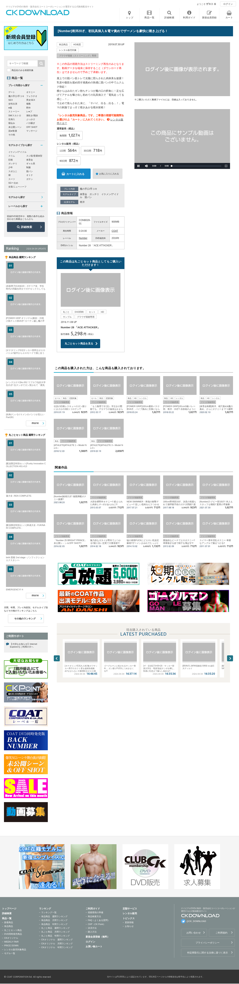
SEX (10, 100)
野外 (28, 107)
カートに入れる (75, 174)
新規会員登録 (209, 17)
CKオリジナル (11, 938)
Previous (57, 658)
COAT (115, 231)
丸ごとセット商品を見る (79, 343)
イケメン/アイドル (17, 152)
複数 (28, 104)
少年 (10, 167)
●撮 (10, 107)
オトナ (29, 175)
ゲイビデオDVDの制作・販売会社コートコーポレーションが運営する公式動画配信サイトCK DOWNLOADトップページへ (38, 13)
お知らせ (129, 926)
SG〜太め (13, 183)
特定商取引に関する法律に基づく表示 (207, 952)
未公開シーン (15, 127)
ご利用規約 (221, 932)
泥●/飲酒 (12, 131)
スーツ (11, 179)
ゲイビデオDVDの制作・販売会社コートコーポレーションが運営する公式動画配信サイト (50, 6)
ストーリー (13, 111)
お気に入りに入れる (109, 174)
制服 (28, 167)
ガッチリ (94, 194)
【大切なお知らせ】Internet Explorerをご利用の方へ (23, 645)
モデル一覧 (9, 953)
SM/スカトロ (14, 115)
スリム (11, 156)
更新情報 (129, 922)
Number (83, 238)
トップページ (9, 908)
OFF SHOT (31, 127)
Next (230, 658)
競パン (88, 197)
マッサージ (31, 131)
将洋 (82, 202)
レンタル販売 (130, 913)
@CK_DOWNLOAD (196, 921)
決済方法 (92, 928)
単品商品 (8, 926)
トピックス (129, 918)
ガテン (29, 179)
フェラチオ (31, 96)
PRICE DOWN (11, 945)
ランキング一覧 (49, 912)
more (35, 423)
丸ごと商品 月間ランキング (55, 932)
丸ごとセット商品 (13, 930)
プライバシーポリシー (207, 942)
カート (229, 17)
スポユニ (12, 171)
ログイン (228, 4)
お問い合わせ (193, 932)
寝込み (11, 123)
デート (11, 92)
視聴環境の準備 (95, 912)
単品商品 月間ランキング (54, 920)
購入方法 (92, 932)
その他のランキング (25, 618)
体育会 (83, 194)
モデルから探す (16, 197)
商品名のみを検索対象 (22, 70)
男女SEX (30, 100)
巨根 (10, 160)
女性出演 (12, 104)
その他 (11, 134)
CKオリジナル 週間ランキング (57, 939)
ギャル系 (30, 163)
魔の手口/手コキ (88, 188)
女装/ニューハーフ (17, 186)
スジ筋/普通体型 (34, 156)
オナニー (30, 92)
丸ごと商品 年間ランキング (55, 936)
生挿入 (11, 119)
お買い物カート (94, 946)
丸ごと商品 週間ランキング (55, 928)
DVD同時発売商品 (13, 934)
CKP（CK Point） (96, 924)
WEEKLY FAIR (11, 942)
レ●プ (29, 111)
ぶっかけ (30, 119)
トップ (129, 17)
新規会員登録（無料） (98, 936)
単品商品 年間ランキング (54, 924)
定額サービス (130, 908)
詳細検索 (26, 227)
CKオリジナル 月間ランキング (57, 943)
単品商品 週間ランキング (54, 916)
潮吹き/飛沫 (32, 115)
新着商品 (8, 922)
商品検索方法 (94, 916)
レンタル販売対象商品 (15, 949)
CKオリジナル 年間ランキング (57, 947)
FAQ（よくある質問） (99, 920)
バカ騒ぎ (30, 123)
